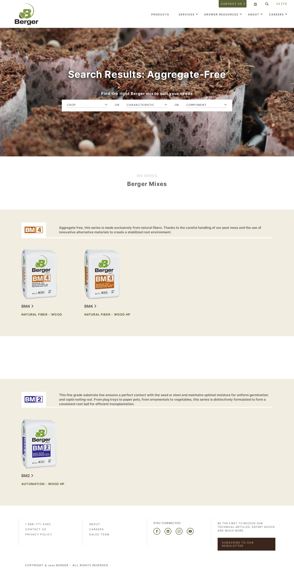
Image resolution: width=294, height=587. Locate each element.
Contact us (231, 3)
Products (160, 14)
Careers (276, 14)
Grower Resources (221, 14)
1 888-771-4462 (38, 524)
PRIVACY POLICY (38, 534)
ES (278, 3)
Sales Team (99, 534)
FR (285, 3)
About (253, 14)
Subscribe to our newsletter (238, 544)
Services (187, 14)
